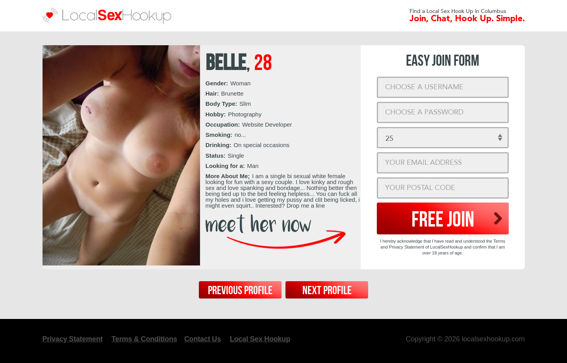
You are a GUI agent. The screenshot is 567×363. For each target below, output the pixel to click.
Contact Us (202, 339)
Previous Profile (240, 291)
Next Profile (327, 291)
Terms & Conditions (144, 339)
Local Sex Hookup (260, 339)
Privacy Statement (73, 339)
